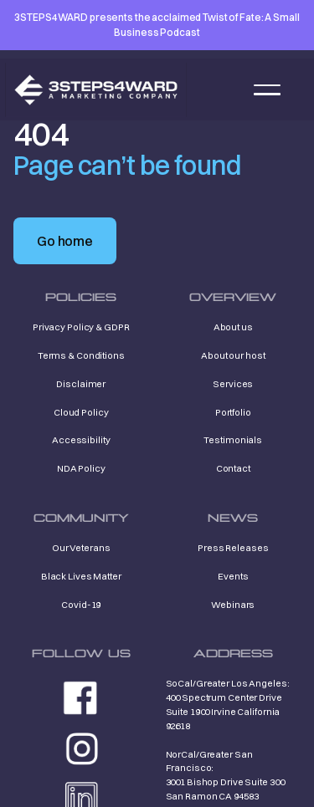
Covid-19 (80, 604)
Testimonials (232, 440)
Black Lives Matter (81, 576)
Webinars (233, 604)
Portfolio (233, 412)
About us (233, 327)
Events (233, 576)
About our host (233, 355)
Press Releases (233, 548)
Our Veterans (81, 548)
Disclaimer (81, 384)
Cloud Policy (81, 412)
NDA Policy (81, 468)
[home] (96, 90)
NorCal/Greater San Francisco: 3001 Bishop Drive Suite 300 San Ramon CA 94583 (225, 775)
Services (233, 384)
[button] (267, 89)
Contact (233, 468)
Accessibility (81, 440)
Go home (65, 240)
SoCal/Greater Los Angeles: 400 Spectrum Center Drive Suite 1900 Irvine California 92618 (228, 704)
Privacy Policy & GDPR (81, 327)
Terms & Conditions (81, 355)
